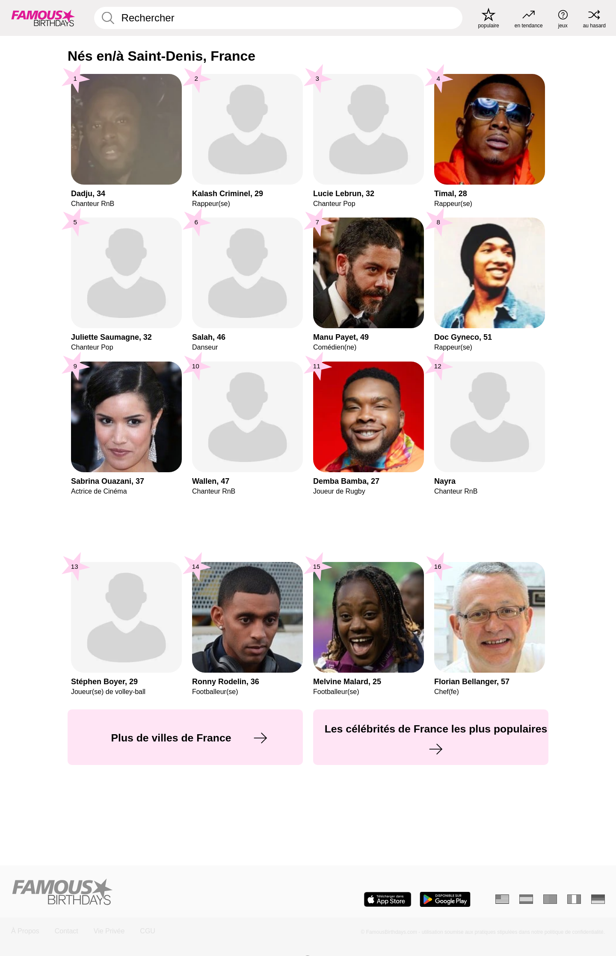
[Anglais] (502, 899)
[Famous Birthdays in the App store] (387, 899)
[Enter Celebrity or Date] (278, 18)
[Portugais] (550, 899)
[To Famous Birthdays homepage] (43, 18)
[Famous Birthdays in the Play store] (445, 899)
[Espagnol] (526, 899)
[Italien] (574, 899)
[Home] (156, 892)
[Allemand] (598, 899)
